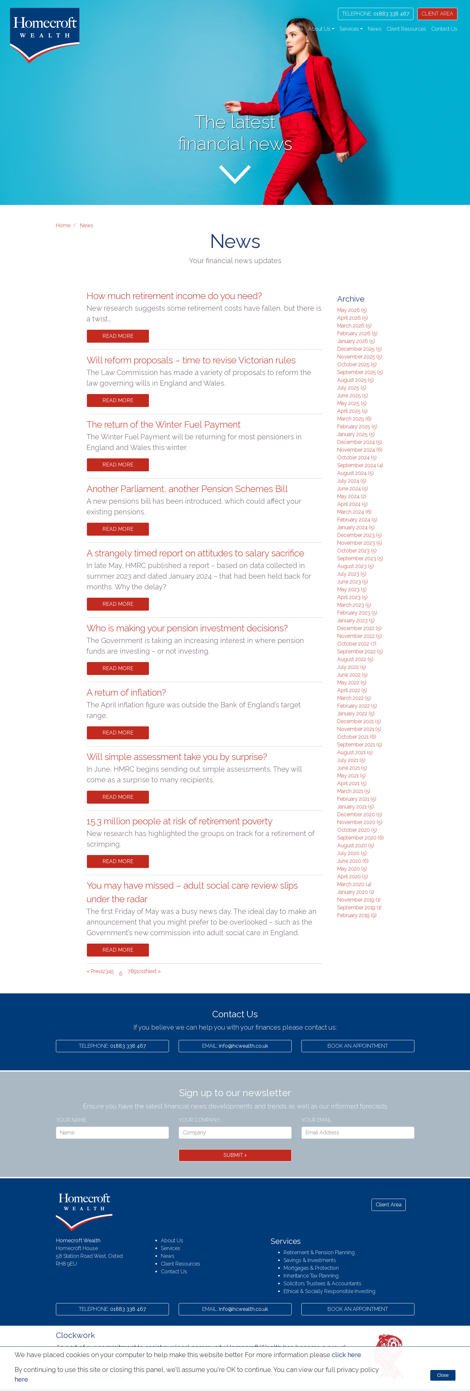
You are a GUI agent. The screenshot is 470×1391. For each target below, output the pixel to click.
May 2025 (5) (352, 403)
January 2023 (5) (356, 620)
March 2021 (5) (353, 791)
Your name (71, 1120)
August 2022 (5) (355, 659)
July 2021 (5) (351, 760)
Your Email (316, 1120)
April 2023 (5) (352, 597)
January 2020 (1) (355, 892)
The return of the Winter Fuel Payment (164, 424)
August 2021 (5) (355, 752)
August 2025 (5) (355, 380)
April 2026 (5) (352, 318)
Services (170, 1248)
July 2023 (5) (351, 574)
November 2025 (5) (359, 357)
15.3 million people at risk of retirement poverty (180, 821)
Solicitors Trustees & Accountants (322, 1283)
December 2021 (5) (359, 721)
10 (139, 971)
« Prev (94, 971)
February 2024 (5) (357, 520)
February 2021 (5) (356, 799)
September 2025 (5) (360, 372)
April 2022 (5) (352, 690)
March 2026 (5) (354, 326)
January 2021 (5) (355, 807)
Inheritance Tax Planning (311, 1276)
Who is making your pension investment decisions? (187, 628)
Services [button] (349, 29)
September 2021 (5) (359, 745)
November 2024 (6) (359, 450)
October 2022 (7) (356, 644)
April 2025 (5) (352, 411)
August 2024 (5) (355, 473)
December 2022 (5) (359, 628)
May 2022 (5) (351, 682)
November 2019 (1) (359, 900)
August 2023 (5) (355, 566)
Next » (153, 971)
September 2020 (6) (360, 838)
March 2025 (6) (354, 419)
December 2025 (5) (359, 349)
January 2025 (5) (356, 434)
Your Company (199, 1120)
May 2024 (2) (351, 496)
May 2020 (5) (352, 869)
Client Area (389, 1205)
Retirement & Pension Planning (319, 1252)
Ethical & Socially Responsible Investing (329, 1291)
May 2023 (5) (352, 589)
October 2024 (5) (357, 458)
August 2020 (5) (355, 845)
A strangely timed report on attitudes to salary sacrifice (195, 553)
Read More (117, 336)
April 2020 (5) (352, 876)
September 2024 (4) (360, 465)
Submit (235, 1155)
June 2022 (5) (352, 675)
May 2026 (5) (352, 310)
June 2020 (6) (353, 861)
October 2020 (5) (357, 830)
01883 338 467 (375, 14)
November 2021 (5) (359, 729)
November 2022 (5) (359, 636)
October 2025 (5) (357, 364)
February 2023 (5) (357, 613)
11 (144, 971)
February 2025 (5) (357, 426)
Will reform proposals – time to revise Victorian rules (191, 360)
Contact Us (444, 29)
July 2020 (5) (352, 853)
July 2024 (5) (351, 481)
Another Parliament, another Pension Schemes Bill (187, 489)
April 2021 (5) (352, 783)
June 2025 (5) (352, 395)
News (374, 29)
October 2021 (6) (356, 737)
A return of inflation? (126, 692)
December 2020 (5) (359, 814)
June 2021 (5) (352, 768)
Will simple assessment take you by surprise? (177, 757)
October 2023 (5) (357, 551)
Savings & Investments (310, 1260)
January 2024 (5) (356, 527)
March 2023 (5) (354, 605)
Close (443, 1375)
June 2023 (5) (352, 582)
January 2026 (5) (356, 341)
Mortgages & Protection (311, 1268)
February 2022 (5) (357, 706)
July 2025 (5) (351, 388)
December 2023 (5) (359, 535)
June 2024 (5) (352, 489)
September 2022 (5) (360, 651)
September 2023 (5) (360, 558)
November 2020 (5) (359, 822)
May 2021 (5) (351, 776)
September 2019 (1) (359, 907)
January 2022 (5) (355, 714)
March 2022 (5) (354, 698)
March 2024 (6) (354, 512)
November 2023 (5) (359, 543)
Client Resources (406, 29)
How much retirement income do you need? (174, 296)
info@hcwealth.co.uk (235, 1046)
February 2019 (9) (357, 915)
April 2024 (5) (352, 504)
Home (295, 29)
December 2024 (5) (359, 442)
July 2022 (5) (351, 667)
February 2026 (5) (357, 333)
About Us (172, 1240)
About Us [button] (319, 29)
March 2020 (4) (354, 884)
